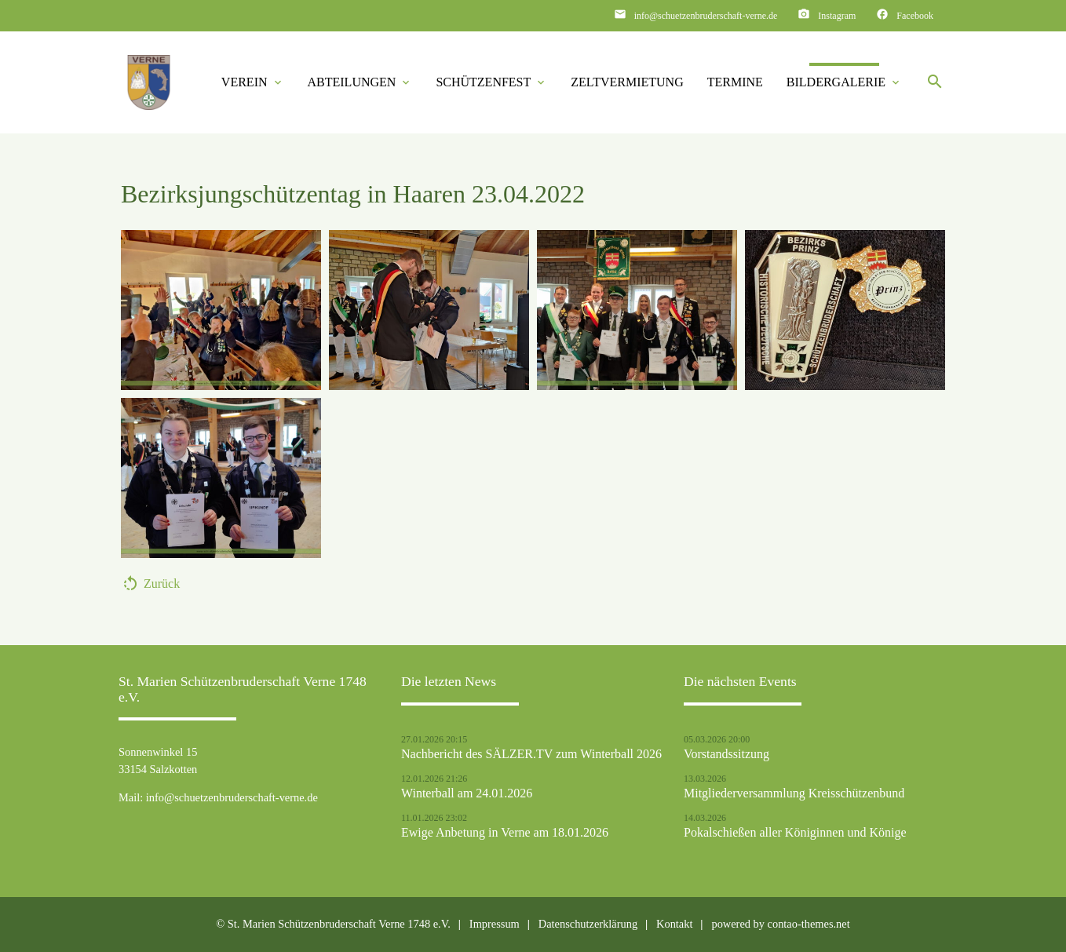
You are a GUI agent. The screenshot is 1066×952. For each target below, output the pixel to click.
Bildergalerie (844, 82)
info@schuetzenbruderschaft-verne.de (706, 15)
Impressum (494, 923)
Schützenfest (491, 82)
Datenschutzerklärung (587, 923)
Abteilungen (360, 82)
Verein (252, 82)
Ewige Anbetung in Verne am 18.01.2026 (504, 832)
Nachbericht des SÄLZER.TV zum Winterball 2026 (531, 754)
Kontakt (674, 923)
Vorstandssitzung (726, 754)
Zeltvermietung (627, 82)
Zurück (162, 583)
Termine (735, 82)
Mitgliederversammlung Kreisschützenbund (794, 793)
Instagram (837, 15)
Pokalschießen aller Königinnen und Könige (795, 832)
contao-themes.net (809, 923)
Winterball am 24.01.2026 (466, 793)
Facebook (914, 15)
